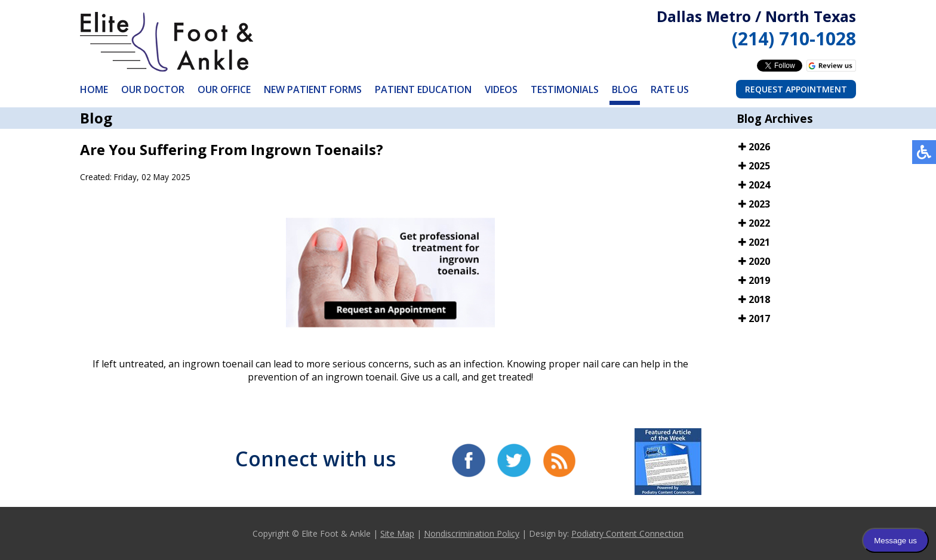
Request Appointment (796, 89)
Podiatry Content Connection (627, 533)
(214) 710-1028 (794, 38)
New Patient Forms (313, 89)
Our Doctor (152, 89)
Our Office (224, 89)
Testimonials (565, 89)
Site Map (397, 533)
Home (94, 89)
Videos (501, 89)
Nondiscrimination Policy (471, 533)
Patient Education (423, 89)
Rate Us (670, 89)
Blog (625, 89)
